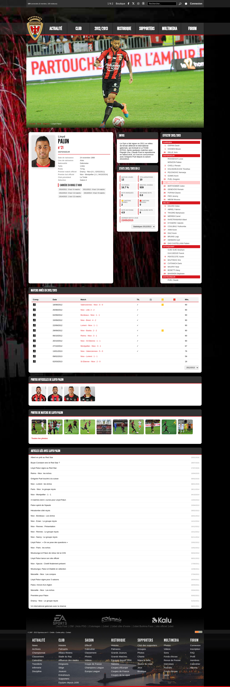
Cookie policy (60, 632)
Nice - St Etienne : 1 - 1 (90, 341)
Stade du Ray (65, 656)
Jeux (140, 667)
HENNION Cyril (174, 240)
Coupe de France (93, 664)
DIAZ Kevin (172, 233)
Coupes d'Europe (119, 667)
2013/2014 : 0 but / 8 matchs (94, 193)
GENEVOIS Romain (176, 189)
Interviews (169, 664)
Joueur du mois (145, 664)
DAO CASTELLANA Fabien (178, 243)
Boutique (120, 3)
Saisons (115, 664)
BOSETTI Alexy (174, 270)
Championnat (38, 653)
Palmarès (63, 649)
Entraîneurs (64, 675)
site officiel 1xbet (164, 626)
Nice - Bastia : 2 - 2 (89, 330)
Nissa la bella (144, 660)
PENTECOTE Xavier (176, 257)
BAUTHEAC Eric (174, 260)
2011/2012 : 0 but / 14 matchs (94, 189)
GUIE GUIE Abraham (176, 250)
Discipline (37, 671)
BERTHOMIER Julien (176, 186)
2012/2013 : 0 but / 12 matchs (70, 193)
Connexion (196, 3)
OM (72, 626)
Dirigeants (63, 664)
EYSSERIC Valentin (176, 223)
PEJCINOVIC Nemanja (177, 172)
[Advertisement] (150, 14)
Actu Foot (62, 626)
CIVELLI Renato (174, 166)
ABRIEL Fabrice (174, 209)
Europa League (92, 671)
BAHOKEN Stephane (176, 274)
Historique (124, 28)
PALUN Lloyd (173, 183)
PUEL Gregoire (174, 179)
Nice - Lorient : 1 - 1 (89, 356)
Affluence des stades (69, 660)
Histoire (62, 645)
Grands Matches (119, 656)
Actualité (55, 28)
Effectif (88, 645)
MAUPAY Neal (173, 267)
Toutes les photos (40, 438)
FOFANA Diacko (174, 193)
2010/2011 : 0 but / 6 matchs (69, 189)
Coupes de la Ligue (120, 675)
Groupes (142, 649)
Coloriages (94, 626)
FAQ (192, 653)
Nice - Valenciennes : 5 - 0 (92, 351)
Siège (61, 667)
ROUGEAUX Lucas (175, 159)
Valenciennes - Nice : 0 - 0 (92, 305)
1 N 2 (110, 3)
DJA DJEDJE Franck (176, 253)
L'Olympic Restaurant (111, 620)
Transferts (37, 664)
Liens (166, 675)
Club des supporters (147, 645)
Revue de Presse (172, 660)
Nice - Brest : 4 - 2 (88, 320)
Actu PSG (81, 626)
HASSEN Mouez (174, 149)
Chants (141, 656)
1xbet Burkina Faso (143, 626)
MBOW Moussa (174, 200)
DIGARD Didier (174, 206)
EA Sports (60, 620)
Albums (193, 667)
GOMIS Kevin (173, 176)
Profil (192, 656)
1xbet (106, 626)
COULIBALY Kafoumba (177, 226)
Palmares (115, 649)
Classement (38, 656)
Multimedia (169, 28)
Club (78, 28)
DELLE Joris (173, 152)
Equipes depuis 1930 (69, 682)
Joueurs (46, 124)
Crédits (52, 632)
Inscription (195, 649)
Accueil (32, 124)
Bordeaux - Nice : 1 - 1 (90, 315)
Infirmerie (36, 667)
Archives (36, 649)
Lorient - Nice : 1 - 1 (89, 325)
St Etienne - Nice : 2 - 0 (90, 361)
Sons (166, 653)
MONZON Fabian (174, 162)
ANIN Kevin (172, 230)
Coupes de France (120, 671)
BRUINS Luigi (173, 237)
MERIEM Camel (174, 216)
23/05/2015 (127, 220)
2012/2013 (101, 28)
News (35, 645)
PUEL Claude (173, 280)
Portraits (168, 667)
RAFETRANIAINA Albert (177, 220)
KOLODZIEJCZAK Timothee (179, 169)
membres (194, 660)
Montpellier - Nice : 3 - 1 (91, 346)
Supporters (146, 28)
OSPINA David (173, 146)
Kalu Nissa (161, 620)
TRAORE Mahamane (176, 213)
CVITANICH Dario (175, 263)
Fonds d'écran (171, 656)
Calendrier (37, 660)
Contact (68, 632)
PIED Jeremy (173, 196)
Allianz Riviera (65, 653)
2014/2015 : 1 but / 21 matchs (70, 196)
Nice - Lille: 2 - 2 (88, 310)
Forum (192, 28)
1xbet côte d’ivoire (120, 626)
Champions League (94, 667)
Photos (88, 656)
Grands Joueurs (119, 653)
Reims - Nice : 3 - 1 (89, 336)
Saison (89, 640)
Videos (88, 660)
